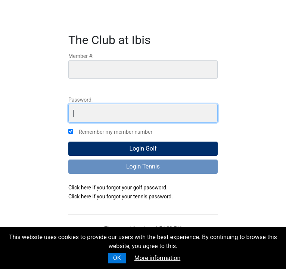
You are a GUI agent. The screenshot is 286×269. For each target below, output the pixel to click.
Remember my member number (115, 132)
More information (157, 258)
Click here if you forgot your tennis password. (120, 197)
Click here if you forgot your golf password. (118, 188)
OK (117, 258)
